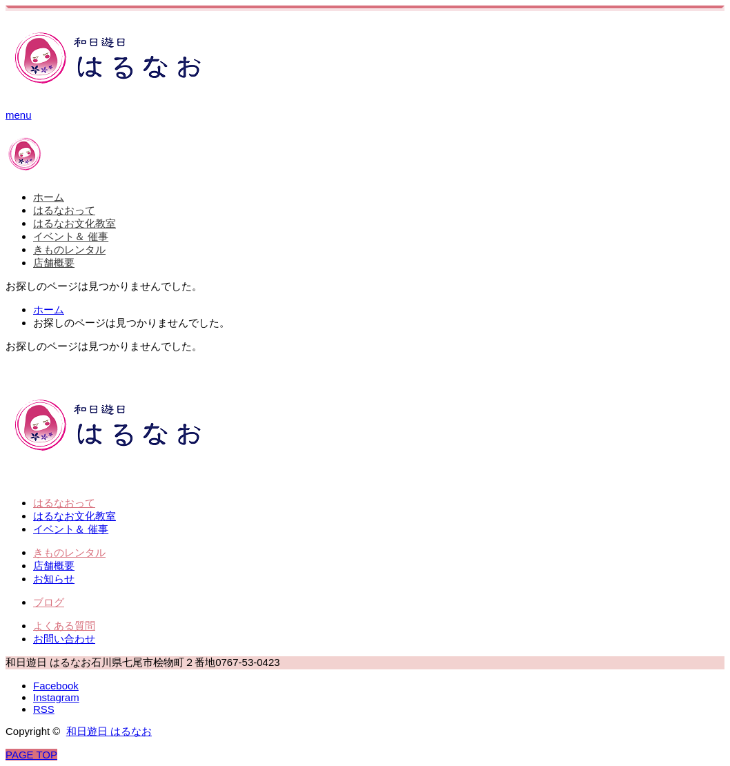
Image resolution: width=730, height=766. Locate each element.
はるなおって (64, 210)
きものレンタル (69, 249)
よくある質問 (64, 625)
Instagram (56, 697)
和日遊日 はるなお (109, 731)
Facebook (56, 685)
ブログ (48, 602)
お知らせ (54, 579)
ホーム (48, 197)
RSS (44, 709)
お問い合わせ (64, 639)
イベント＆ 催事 (70, 236)
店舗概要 (54, 262)
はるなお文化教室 (74, 223)
